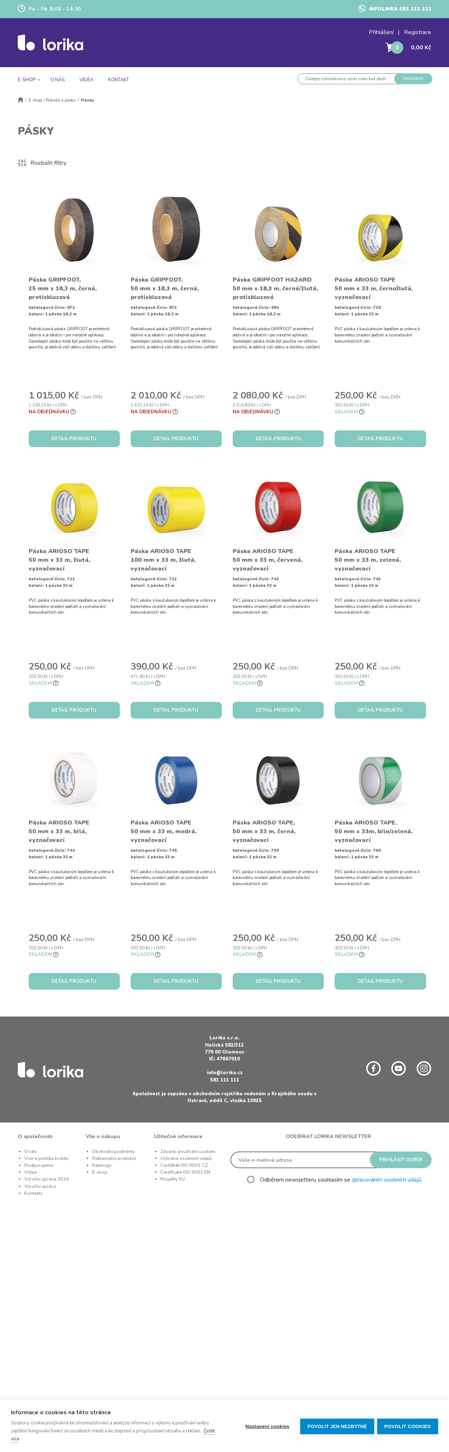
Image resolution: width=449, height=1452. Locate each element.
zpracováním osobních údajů (386, 1180)
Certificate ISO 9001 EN (185, 1172)
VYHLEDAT (413, 78)
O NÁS (57, 80)
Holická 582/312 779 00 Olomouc (224, 1048)
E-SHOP (27, 80)
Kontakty (33, 1193)
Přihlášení (381, 32)
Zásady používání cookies (187, 1151)
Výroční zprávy (40, 1186)
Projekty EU (172, 1179)
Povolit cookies (407, 1426)
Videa (30, 1172)
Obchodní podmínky (113, 1151)
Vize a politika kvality (46, 1158)
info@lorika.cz (224, 1072)
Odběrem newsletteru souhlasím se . (341, 1180)
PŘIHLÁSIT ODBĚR (401, 1160)
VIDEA (86, 80)
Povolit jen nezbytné (336, 1426)
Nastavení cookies (267, 1426)
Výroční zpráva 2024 (46, 1179)
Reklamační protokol (114, 1158)
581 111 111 (224, 1080)
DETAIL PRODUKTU (74, 438)
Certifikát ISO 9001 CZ (184, 1165)
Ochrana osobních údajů (186, 1158)
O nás (30, 1151)
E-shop (35, 100)
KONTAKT (118, 80)
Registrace (417, 32)
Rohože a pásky (60, 100)
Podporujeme (38, 1165)
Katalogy (101, 1165)
